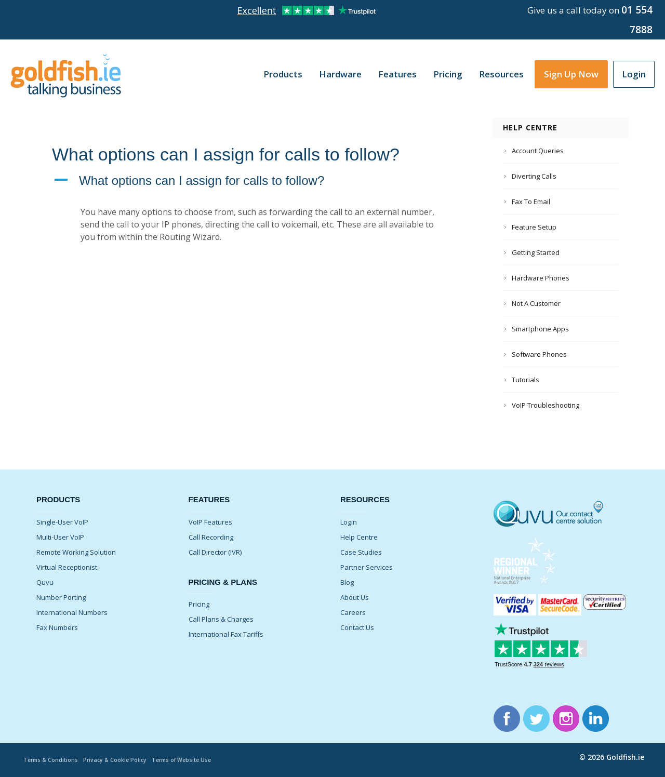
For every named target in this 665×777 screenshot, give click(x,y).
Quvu (45, 582)
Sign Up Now (571, 74)
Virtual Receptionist (66, 567)
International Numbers (72, 612)
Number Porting (61, 597)
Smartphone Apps (540, 328)
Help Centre (359, 537)
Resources (501, 74)
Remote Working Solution (76, 552)
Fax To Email (531, 201)
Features (397, 74)
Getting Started (536, 252)
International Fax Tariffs (226, 634)
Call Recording (211, 537)
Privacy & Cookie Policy (119, 759)
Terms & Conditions (52, 759)
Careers (353, 612)
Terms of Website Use (188, 759)
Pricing (447, 74)
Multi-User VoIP (60, 537)
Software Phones (539, 354)
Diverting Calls (534, 176)
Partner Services (366, 567)
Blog (347, 582)
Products (282, 74)
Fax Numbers (57, 627)
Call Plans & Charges (221, 619)
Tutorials (525, 379)
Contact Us (357, 627)
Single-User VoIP (62, 522)
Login (634, 74)
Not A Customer (536, 303)
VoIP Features (210, 522)
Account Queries (538, 150)
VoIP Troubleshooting (545, 405)
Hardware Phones (540, 278)
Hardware (340, 74)
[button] (256, 180)
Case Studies (361, 552)
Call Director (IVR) (215, 552)
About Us (354, 597)
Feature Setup (534, 227)
